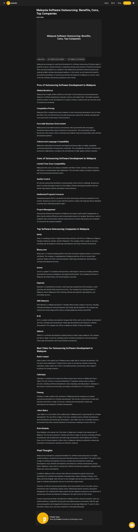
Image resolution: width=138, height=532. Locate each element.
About (106, 3)
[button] (133, 3)
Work (113, 3)
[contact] (132, 525)
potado (14, 3)
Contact (127, 3)
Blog (120, 3)
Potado (58, 519)
